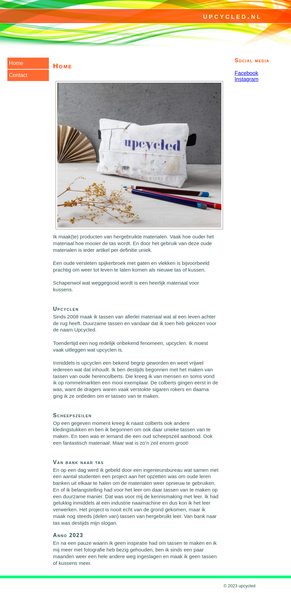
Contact (18, 75)
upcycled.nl (232, 15)
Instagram (247, 79)
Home (16, 63)
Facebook (246, 73)
